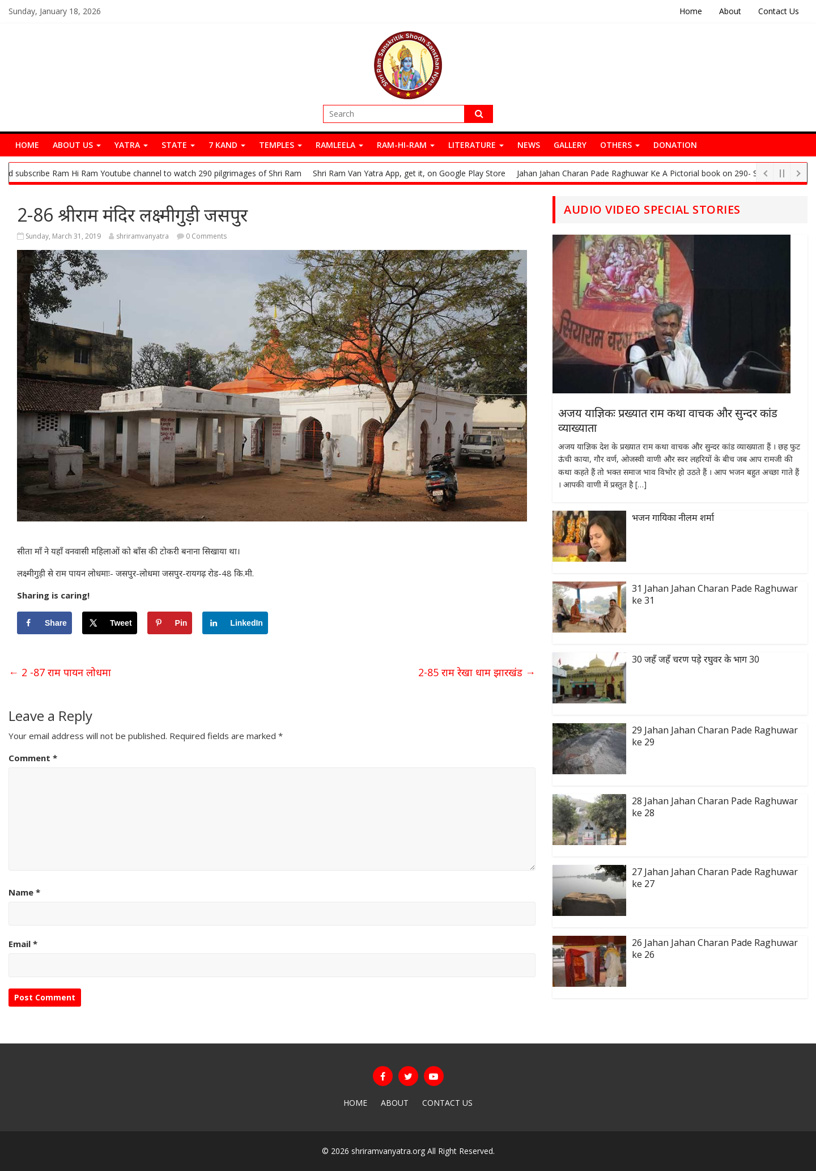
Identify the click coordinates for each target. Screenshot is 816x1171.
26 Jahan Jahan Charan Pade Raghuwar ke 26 (715, 948)
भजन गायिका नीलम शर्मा (673, 517)
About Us (77, 144)
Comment (32, 757)
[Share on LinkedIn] (235, 623)
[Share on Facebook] (44, 623)
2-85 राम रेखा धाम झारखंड (477, 672)
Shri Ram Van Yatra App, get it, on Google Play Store (414, 173)
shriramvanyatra (142, 236)
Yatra (131, 144)
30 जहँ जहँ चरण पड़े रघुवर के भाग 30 (695, 659)
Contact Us (778, 11)
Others (620, 144)
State (178, 144)
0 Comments (202, 236)
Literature (476, 144)
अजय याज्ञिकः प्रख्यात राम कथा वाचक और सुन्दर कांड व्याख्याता (667, 420)
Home (690, 11)
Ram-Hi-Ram (406, 144)
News (528, 144)
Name (24, 892)
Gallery (570, 144)
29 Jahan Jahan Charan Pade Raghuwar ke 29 (715, 736)
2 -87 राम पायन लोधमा (59, 672)
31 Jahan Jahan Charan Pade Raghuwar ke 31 (715, 594)
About (730, 11)
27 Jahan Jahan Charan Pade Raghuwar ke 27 (715, 877)
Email (22, 943)
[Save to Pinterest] (170, 623)
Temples (280, 144)
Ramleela (339, 144)
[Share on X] (109, 623)
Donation (675, 144)
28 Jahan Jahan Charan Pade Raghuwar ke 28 (715, 807)
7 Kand (227, 144)
